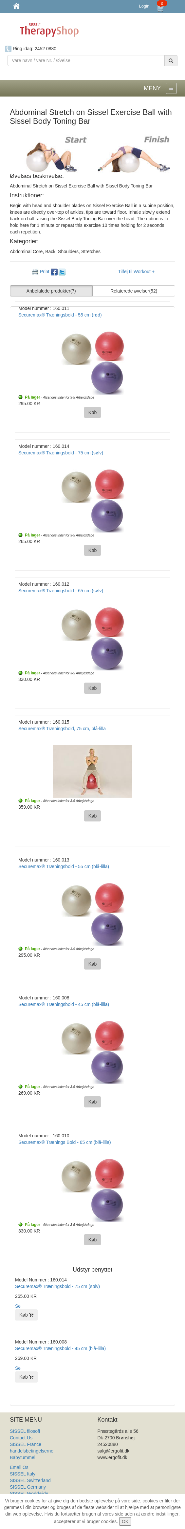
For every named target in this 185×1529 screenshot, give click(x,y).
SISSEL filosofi (25, 1431)
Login (144, 6)
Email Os (19, 1467)
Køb (26, 1315)
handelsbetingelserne (31, 1450)
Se (18, 1306)
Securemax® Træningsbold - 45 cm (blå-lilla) (60, 1348)
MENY (152, 88)
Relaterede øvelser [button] (133, 291)
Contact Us (21, 1437)
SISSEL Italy (22, 1473)
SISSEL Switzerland (30, 1480)
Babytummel (22, 1457)
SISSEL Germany (28, 1487)
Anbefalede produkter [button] (51, 291)
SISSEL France (25, 1444)
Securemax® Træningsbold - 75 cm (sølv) (57, 1286)
